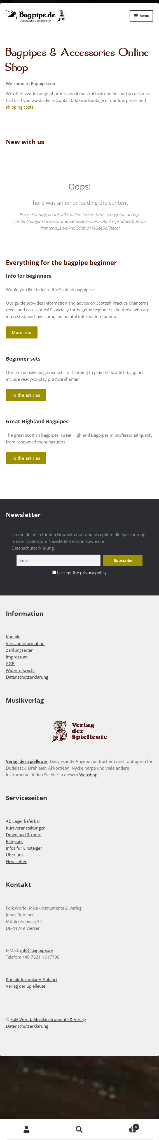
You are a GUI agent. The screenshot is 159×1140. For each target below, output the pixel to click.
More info (21, 332)
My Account (26, 1130)
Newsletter (16, 861)
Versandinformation (25, 643)
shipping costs (19, 107)
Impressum (17, 657)
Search (79, 1130)
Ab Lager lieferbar (23, 821)
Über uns (15, 855)
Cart (122, 1125)
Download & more (23, 834)
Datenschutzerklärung (27, 677)
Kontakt (13, 636)
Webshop (88, 774)
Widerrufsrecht (20, 670)
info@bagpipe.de (36, 950)
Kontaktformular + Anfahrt (31, 979)
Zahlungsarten (20, 650)
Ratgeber (14, 841)
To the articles (26, 395)
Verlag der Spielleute (27, 761)
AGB (10, 663)
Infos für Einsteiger (24, 848)
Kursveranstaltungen (26, 828)
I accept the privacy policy (82, 572)
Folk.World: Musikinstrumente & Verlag (48, 1019)
